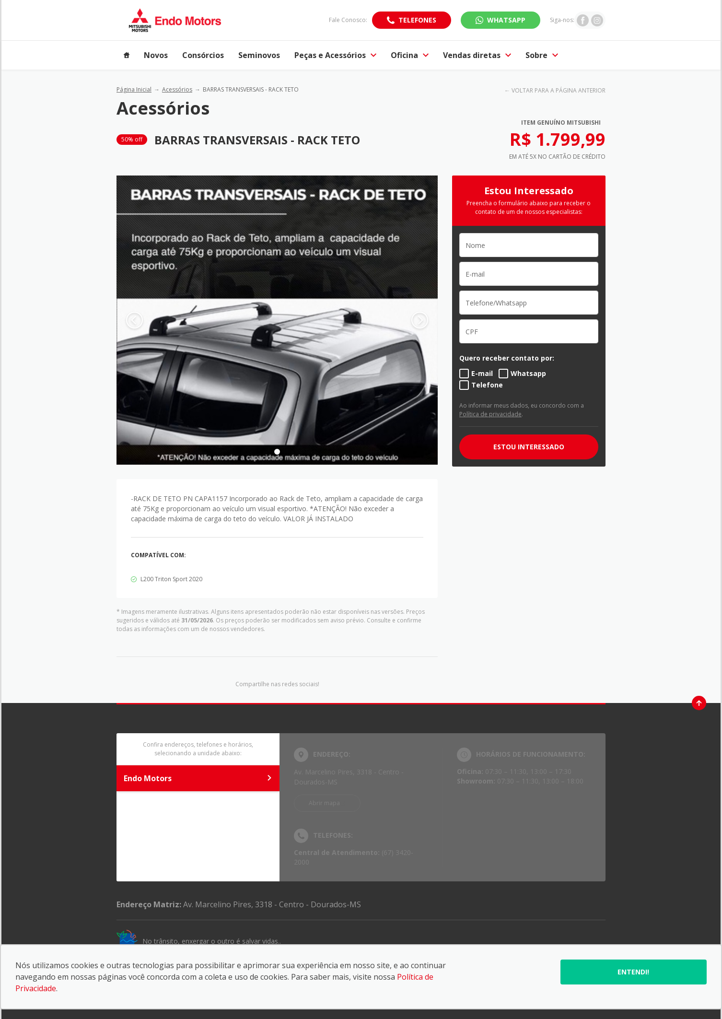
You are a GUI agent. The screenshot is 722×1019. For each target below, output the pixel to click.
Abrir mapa (324, 803)
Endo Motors (198, 778)
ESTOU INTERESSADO (528, 446)
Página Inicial (133, 89)
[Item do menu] (126, 55)
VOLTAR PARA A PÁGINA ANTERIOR (559, 90)
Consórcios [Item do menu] (203, 55)
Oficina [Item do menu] (410, 55)
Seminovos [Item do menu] (259, 55)
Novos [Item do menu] (156, 55)
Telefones (417, 19)
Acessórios (177, 89)
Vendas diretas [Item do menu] (477, 55)
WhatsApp (506, 19)
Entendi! (633, 971)
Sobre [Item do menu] (541, 55)
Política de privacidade (490, 414)
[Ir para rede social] (583, 20)
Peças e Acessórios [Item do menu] (335, 55)
